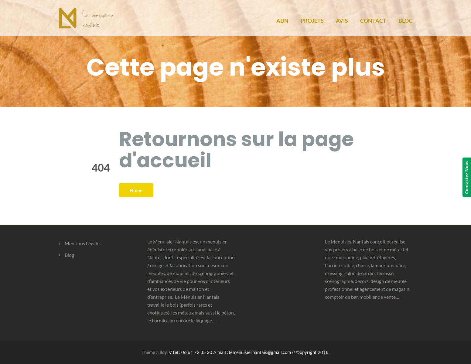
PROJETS (312, 20)
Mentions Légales (83, 243)
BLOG (405, 20)
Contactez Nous (466, 177)
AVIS (342, 20)
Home (136, 190)
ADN (282, 20)
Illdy (162, 352)
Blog (69, 255)
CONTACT (373, 20)
